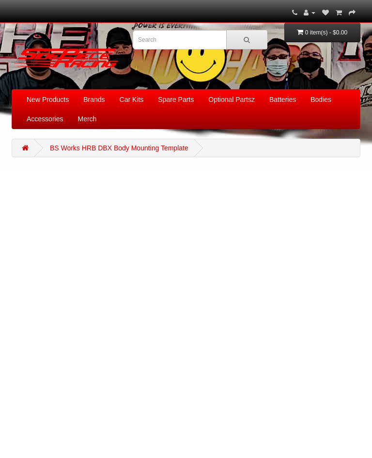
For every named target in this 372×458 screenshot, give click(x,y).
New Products (48, 99)
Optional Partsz (231, 99)
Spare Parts (176, 99)
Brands (94, 99)
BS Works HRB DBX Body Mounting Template (119, 148)
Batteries (282, 99)
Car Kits (132, 99)
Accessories (45, 119)
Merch (87, 119)
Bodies (320, 99)
